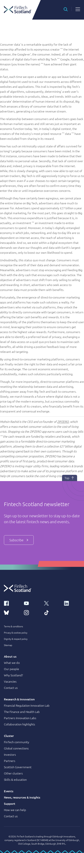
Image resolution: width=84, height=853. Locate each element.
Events (8, 791)
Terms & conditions (13, 626)
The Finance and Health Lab (22, 712)
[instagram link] (32, 612)
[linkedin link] (72, 603)
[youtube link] (32, 603)
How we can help (15, 810)
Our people (11, 669)
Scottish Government (18, 767)
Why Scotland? (13, 675)
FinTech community (16, 742)
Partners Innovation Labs (20, 718)
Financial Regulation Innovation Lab (27, 705)
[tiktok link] (52, 612)
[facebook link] (12, 603)
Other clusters (13, 773)
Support (9, 803)
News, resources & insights (22, 797)
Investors (10, 754)
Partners (9, 761)
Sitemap (8, 645)
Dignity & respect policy (16, 638)
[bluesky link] (12, 612)
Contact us (11, 688)
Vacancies (10, 681)
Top (69, 478)
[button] (66, 8)
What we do (12, 662)
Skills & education (15, 779)
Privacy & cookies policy (15, 632)
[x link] (52, 603)
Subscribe (18, 540)
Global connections (16, 748)
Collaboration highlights (19, 724)
